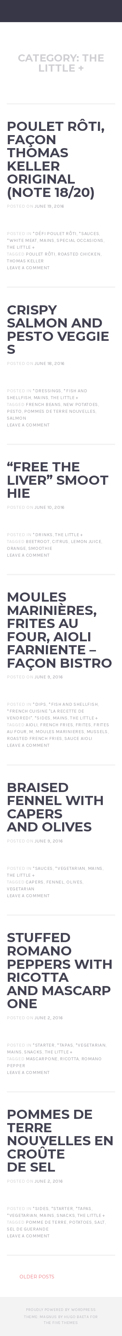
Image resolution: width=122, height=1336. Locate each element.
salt (99, 1222)
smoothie (40, 548)
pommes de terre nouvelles (60, 411)
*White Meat (22, 240)
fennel (55, 882)
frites (83, 725)
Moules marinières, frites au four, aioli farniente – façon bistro (59, 630)
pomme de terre (46, 1222)
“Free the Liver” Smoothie (58, 480)
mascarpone (42, 1059)
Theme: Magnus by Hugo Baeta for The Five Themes (61, 1320)
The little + (20, 247)
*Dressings (47, 391)
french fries (56, 725)
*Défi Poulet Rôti (54, 233)
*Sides (42, 718)
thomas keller (25, 261)
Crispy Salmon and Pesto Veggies (58, 329)
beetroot (38, 541)
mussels (97, 731)
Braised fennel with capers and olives (55, 807)
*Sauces (89, 233)
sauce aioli (78, 738)
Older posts (37, 1276)
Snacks (33, 1052)
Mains (46, 240)
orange (16, 548)
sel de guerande (28, 1229)
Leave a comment (28, 268)
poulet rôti (40, 254)
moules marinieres (59, 731)
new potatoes (80, 404)
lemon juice (86, 541)
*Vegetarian (70, 868)
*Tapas (65, 1045)
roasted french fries (34, 738)
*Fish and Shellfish (73, 704)
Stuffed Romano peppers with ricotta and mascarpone (60, 970)
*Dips (39, 704)
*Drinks (43, 534)
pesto (14, 411)
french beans (43, 404)
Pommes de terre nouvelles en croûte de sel (60, 1140)
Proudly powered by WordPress (61, 1309)
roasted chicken (79, 254)
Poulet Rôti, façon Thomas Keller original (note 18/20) (55, 159)
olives (74, 882)
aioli (32, 725)
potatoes (80, 1222)
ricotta (69, 1059)
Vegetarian (20, 889)
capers (35, 882)
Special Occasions (80, 240)
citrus (60, 541)
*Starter (44, 1045)
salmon (16, 418)
